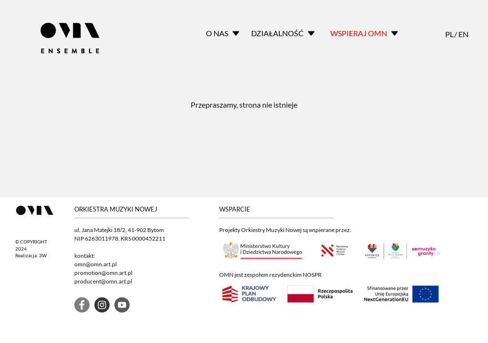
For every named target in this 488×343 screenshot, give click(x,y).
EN (462, 34)
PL (449, 34)
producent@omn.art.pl (103, 281)
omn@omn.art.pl (95, 264)
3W (43, 255)
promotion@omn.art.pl (103, 272)
